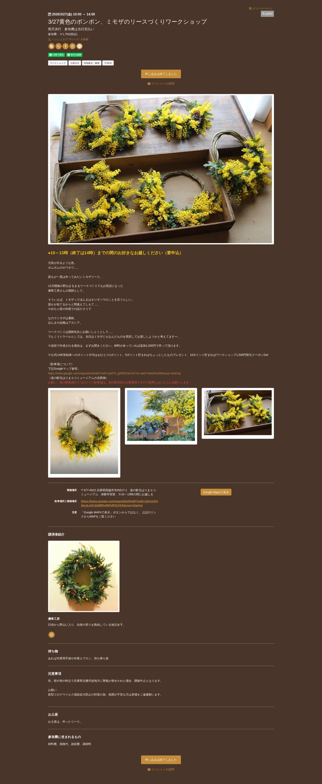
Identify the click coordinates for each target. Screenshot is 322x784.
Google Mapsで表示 (216, 492)
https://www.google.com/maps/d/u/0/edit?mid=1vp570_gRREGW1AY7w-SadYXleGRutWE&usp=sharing (114, 373)
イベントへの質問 (161, 83)
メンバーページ (261, 8)
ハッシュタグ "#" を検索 (68, 39)
